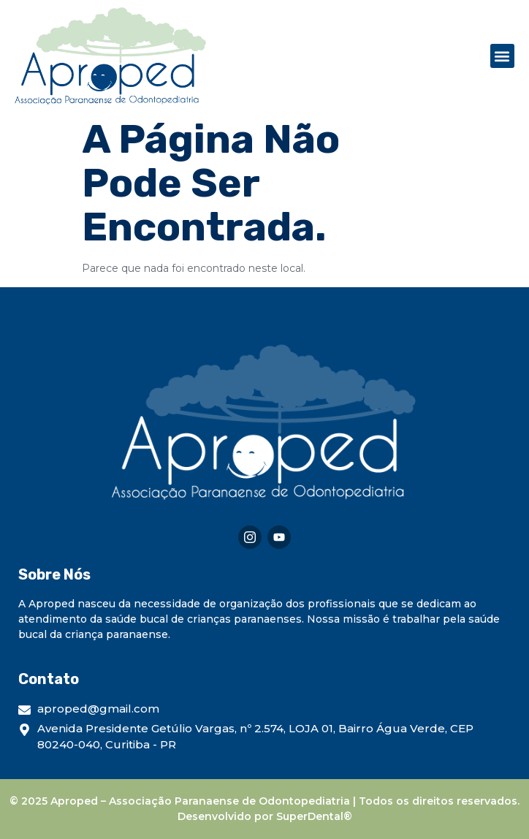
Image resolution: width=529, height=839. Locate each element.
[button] (502, 56)
